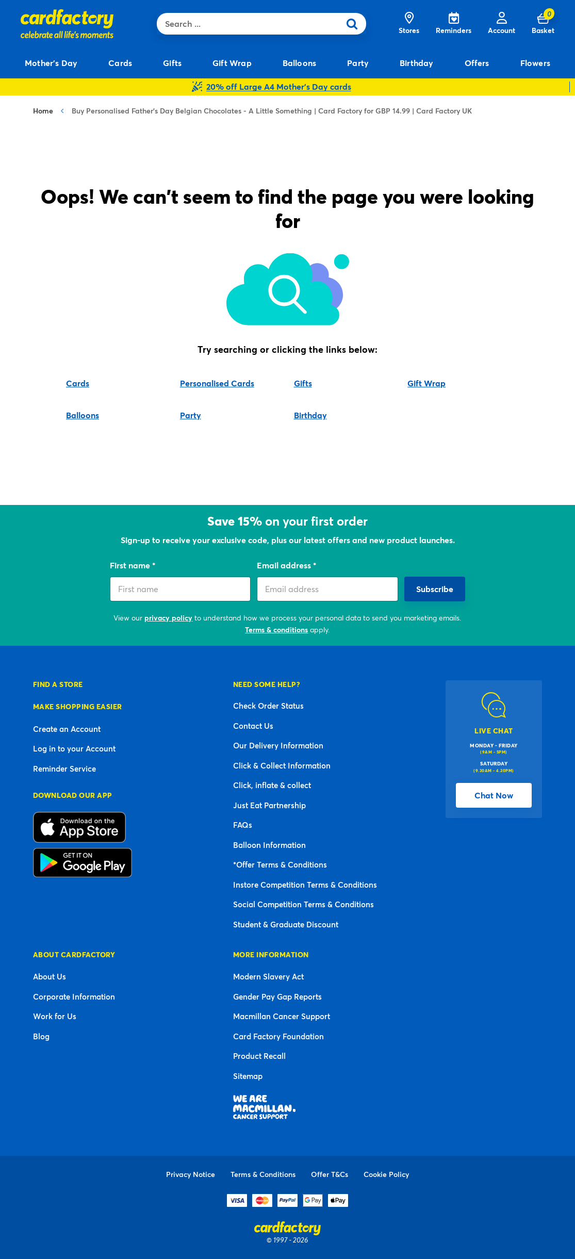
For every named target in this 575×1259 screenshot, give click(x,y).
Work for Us (54, 1016)
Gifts (303, 383)
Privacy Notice (190, 1174)
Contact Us (253, 726)
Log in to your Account (74, 748)
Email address (285, 565)
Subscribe (434, 588)
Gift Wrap (426, 383)
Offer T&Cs (329, 1174)
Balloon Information (269, 845)
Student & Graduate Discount (285, 924)
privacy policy (168, 618)
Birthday (310, 415)
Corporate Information (74, 996)
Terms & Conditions (263, 1174)
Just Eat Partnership (269, 805)
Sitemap (247, 1076)
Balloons (82, 415)
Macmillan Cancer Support (281, 1016)
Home (43, 111)
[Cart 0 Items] (543, 24)
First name (131, 565)
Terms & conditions (276, 629)
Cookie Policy (386, 1174)
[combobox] (251, 24)
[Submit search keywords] (355, 24)
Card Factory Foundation (278, 1036)
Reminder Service (64, 768)
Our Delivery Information (278, 745)
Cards (77, 383)
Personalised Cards (217, 383)
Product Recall (259, 1056)
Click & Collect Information (282, 765)
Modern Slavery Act (268, 976)
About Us (49, 976)
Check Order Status (268, 705)
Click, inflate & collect (272, 785)
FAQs (242, 825)
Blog (41, 1036)
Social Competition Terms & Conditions (303, 904)
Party (190, 415)
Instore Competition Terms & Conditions (305, 884)
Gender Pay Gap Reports (277, 996)
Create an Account (67, 729)
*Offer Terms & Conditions (280, 864)
